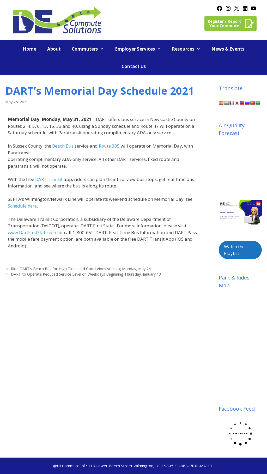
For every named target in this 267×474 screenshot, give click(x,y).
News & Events (227, 49)
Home (29, 49)
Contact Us (134, 66)
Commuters (91, 49)
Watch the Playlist (234, 250)
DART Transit (49, 179)
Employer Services (141, 49)
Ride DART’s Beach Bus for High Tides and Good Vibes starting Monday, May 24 (81, 268)
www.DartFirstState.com (33, 232)
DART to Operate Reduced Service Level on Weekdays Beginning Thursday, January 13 (86, 274)
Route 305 (109, 146)
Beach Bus (63, 146)
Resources (189, 49)
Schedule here (22, 206)
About (54, 49)
